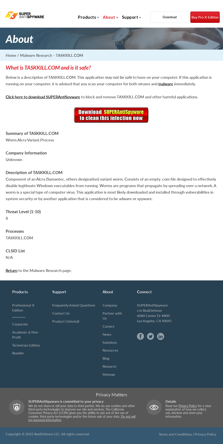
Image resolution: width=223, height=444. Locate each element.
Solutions (110, 342)
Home (11, 55)
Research (109, 366)
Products (87, 17)
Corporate (20, 324)
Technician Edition (26, 345)
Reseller (18, 353)
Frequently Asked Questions (73, 305)
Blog (106, 358)
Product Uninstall (65, 321)
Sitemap (109, 374)
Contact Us (61, 313)
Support (130, 17)
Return (11, 270)
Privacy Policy (188, 406)
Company (110, 305)
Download (170, 17)
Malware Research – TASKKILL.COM (51, 55)
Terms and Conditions (175, 434)
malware (165, 83)
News (107, 334)
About (109, 17)
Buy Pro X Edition (205, 17)
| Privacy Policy (204, 434)
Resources (110, 350)
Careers (108, 326)
